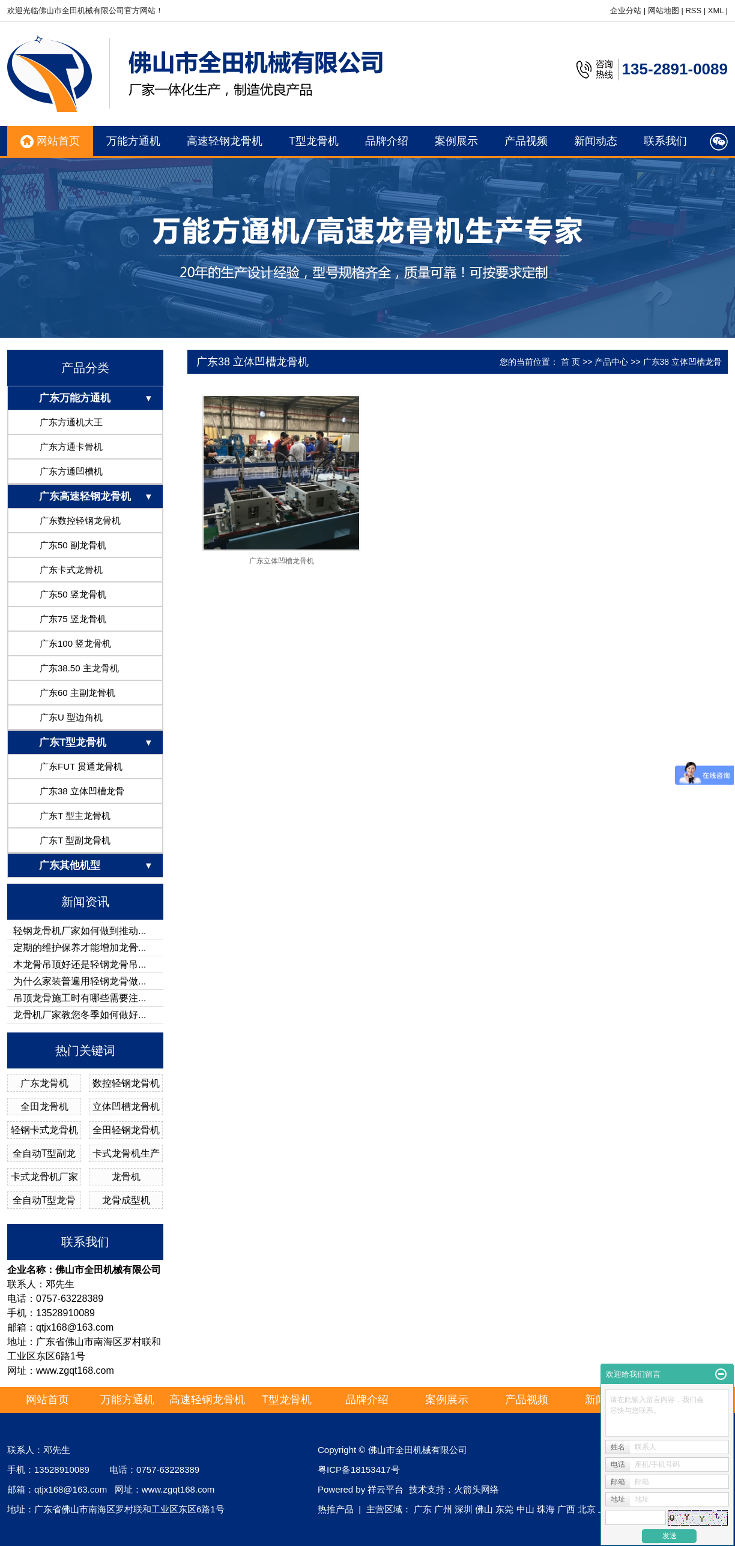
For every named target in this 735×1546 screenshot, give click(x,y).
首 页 (570, 362)
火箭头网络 (476, 1489)
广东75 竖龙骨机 (73, 619)
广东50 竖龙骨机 (73, 594)
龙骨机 (126, 1177)
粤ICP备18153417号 (359, 1469)
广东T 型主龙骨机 (75, 815)
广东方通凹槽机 (71, 471)
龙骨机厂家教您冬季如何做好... (79, 1015)
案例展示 (456, 141)
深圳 (464, 1509)
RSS (693, 10)
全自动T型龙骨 (44, 1200)
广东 (423, 1509)
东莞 (504, 1509)
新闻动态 (595, 141)
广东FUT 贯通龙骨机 (81, 766)
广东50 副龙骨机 (73, 545)
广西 (566, 1509)
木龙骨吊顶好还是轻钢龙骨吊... (79, 964)
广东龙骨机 (44, 1083)
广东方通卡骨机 (71, 447)
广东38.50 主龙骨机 (79, 668)
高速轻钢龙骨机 (224, 141)
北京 (587, 1509)
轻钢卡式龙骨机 (44, 1130)
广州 (443, 1509)
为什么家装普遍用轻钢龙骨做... (79, 981)
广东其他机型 (69, 865)
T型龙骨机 (314, 141)
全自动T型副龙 (44, 1153)
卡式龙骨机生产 (126, 1153)
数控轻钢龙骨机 (126, 1083)
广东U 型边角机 (71, 717)
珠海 (546, 1509)
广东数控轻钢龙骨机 (80, 520)
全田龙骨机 (44, 1106)
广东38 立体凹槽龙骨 (82, 791)
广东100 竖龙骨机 (75, 643)
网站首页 (50, 141)
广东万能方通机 (74, 398)
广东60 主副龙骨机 (77, 693)
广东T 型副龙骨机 (75, 840)
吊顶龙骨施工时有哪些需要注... (79, 998)
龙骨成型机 (126, 1200)
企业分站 (625, 10)
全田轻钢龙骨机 (126, 1130)
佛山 (484, 1509)
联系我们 (665, 141)
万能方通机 (133, 141)
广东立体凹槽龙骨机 (281, 561)
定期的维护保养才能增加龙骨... (79, 947)
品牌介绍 (386, 141)
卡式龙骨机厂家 (44, 1177)
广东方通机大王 (71, 422)
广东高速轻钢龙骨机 (85, 496)
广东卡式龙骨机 (71, 570)
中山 (525, 1509)
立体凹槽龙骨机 (126, 1106)
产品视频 (526, 141)
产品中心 (611, 362)
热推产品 (336, 1509)
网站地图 (663, 10)
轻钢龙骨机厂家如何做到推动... (79, 931)
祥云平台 (386, 1489)
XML (716, 10)
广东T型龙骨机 (72, 742)
